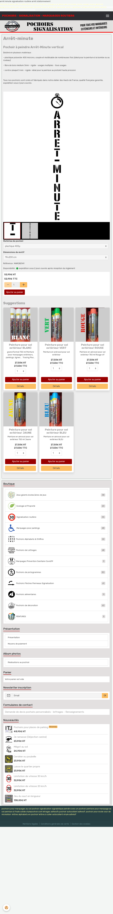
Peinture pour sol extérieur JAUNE (20, 431)
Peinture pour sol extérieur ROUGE (92, 346)
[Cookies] (6, 907)
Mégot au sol (21, 746)
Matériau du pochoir (13, 241)
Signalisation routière (56, 517)
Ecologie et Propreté (56, 506)
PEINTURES (56, 616)
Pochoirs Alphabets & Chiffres (56, 539)
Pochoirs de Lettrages (56, 550)
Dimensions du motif (13, 252)
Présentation (14, 637)
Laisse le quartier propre (27, 766)
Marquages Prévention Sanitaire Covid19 (56, 561)
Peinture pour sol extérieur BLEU (56, 431)
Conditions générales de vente (55, 824)
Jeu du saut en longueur (27, 796)
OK (105, 695)
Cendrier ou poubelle (25, 756)
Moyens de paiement (17, 644)
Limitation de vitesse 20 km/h (30, 786)
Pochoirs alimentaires (56, 594)
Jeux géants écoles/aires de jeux (56, 495)
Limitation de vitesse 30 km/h (30, 776)
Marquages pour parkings (56, 528)
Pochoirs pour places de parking (31, 727)
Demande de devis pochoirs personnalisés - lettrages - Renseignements (44, 712)
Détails (20, 386)
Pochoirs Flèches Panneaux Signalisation (56, 583)
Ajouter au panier (14, 292)
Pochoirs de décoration (56, 605)
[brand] (38, 16)
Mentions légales (30, 824)
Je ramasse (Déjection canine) (30, 737)
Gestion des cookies (81, 824)
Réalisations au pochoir (18, 662)
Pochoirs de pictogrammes (56, 572)
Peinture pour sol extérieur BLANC (20, 346)
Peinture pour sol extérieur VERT (56, 346)
